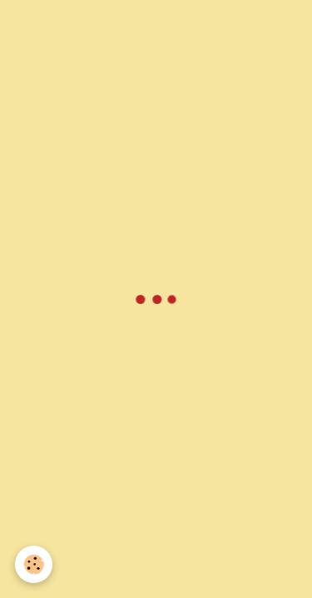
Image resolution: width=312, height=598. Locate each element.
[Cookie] (33, 564)
